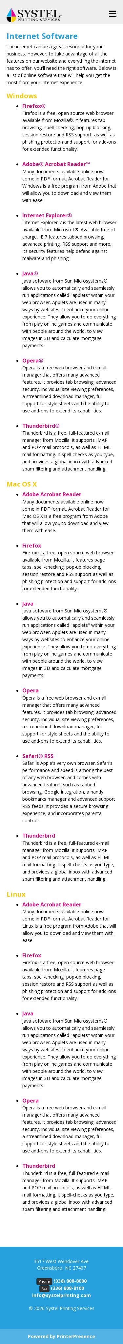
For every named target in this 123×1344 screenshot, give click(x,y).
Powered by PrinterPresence (61, 1336)
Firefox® (34, 106)
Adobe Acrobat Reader (51, 494)
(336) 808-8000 (70, 1281)
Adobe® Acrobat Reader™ (56, 164)
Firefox (31, 545)
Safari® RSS (37, 756)
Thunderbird (38, 835)
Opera (30, 690)
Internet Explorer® (47, 215)
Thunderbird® (41, 425)
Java (27, 603)
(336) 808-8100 (67, 1288)
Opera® (32, 360)
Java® (30, 273)
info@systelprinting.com (61, 1295)
